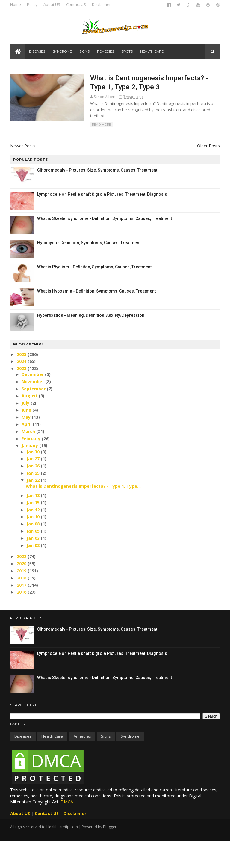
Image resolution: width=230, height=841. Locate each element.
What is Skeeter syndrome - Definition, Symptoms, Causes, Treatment (104, 218)
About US (51, 4)
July (26, 403)
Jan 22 (34, 480)
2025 (22, 354)
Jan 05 (34, 531)
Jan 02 (34, 545)
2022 (22, 556)
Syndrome (62, 51)
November (33, 381)
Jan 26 (34, 466)
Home (15, 4)
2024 (22, 361)
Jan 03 (34, 538)
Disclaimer (101, 4)
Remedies (105, 51)
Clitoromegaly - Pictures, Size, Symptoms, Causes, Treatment (97, 170)
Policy (32, 4)
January (30, 445)
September (34, 389)
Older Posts (208, 146)
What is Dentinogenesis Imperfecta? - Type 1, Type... (83, 486)
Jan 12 (34, 510)
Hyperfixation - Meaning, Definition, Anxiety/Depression (90, 315)
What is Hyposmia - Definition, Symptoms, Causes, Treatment (96, 291)
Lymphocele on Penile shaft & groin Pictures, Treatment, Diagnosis (102, 194)
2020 (22, 563)
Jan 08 (34, 524)
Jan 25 (34, 473)
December (33, 374)
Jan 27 (34, 458)
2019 (22, 571)
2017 (22, 585)
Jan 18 (34, 495)
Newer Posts (22, 146)
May (27, 417)
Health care (152, 51)
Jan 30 (34, 452)
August (30, 396)
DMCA (66, 802)
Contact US (76, 4)
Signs (84, 51)
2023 (22, 368)
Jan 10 (34, 516)
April (27, 424)
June (27, 410)
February (32, 438)
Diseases (37, 51)
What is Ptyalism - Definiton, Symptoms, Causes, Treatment (94, 266)
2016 (22, 592)
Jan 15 (34, 502)
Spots (127, 51)
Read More (101, 124)
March (29, 431)
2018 (22, 578)
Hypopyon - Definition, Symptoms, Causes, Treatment (88, 242)
